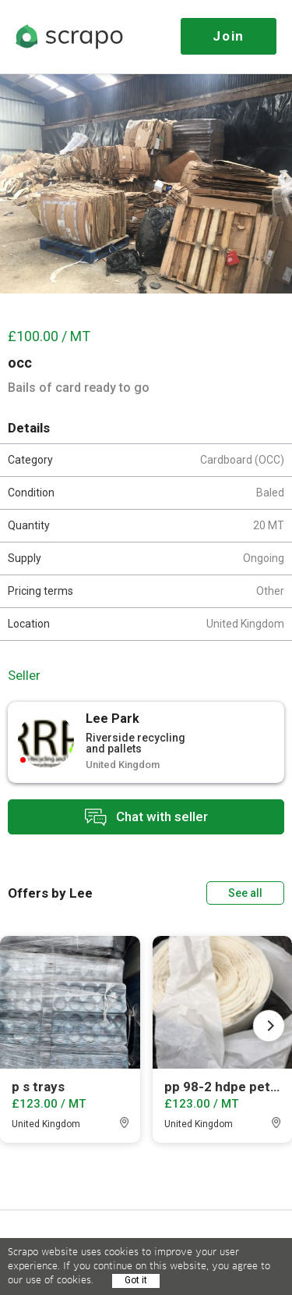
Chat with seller (146, 817)
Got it (136, 1280)
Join (229, 36)
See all (245, 893)
